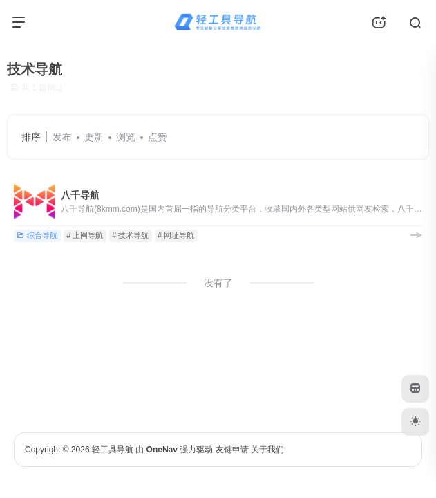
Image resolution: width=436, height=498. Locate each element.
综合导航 (37, 235)
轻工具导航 (112, 449)
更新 (94, 136)
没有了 (218, 282)
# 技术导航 (130, 235)
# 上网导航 (84, 235)
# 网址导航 (176, 235)
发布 (62, 136)
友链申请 (232, 449)
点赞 (157, 136)
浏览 (125, 136)
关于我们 (267, 449)
